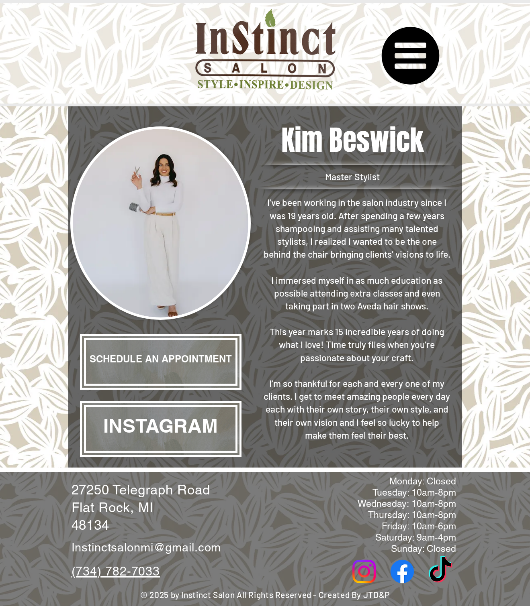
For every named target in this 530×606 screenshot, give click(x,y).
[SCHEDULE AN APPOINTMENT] (160, 362)
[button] (409, 56)
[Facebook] (402, 571)
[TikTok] (440, 571)
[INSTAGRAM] (160, 429)
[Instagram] (364, 571)
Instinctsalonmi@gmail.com (146, 547)
